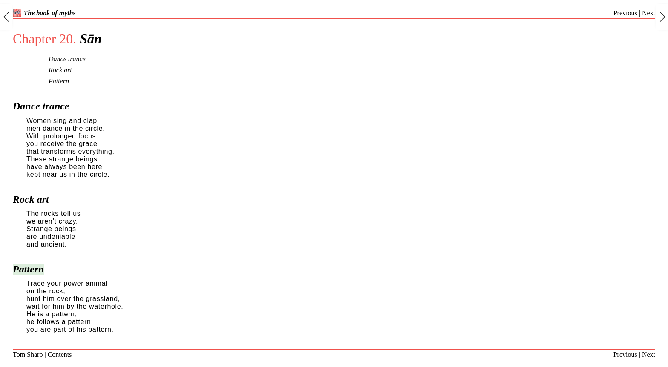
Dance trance (67, 59)
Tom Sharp (28, 354)
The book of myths (44, 13)
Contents (60, 354)
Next (648, 13)
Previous (625, 13)
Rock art (60, 70)
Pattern (59, 81)
